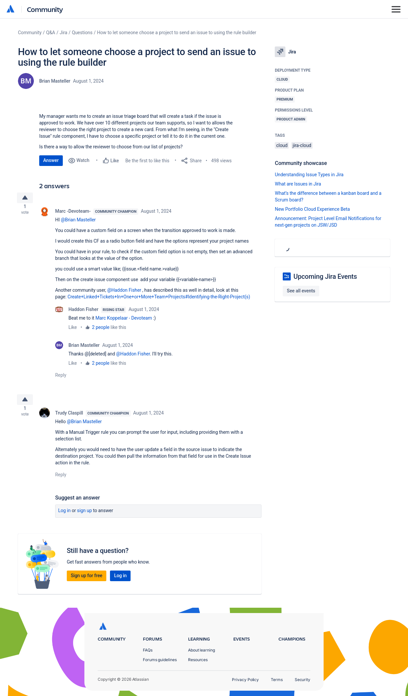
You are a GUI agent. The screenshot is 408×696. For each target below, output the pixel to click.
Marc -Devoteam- (73, 213)
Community (45, 9)
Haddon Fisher (83, 312)
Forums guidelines (160, 659)
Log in (64, 515)
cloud (281, 145)
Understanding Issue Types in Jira (309, 174)
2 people (101, 330)
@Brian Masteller (78, 222)
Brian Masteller (54, 81)
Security (302, 679)
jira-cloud (302, 145)
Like (72, 330)
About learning (201, 650)
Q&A (50, 32)
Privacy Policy (245, 679)
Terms (277, 679)
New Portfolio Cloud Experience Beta (312, 209)
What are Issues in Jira (298, 184)
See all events (301, 290)
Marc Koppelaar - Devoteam (123, 320)
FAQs (148, 650)
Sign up (84, 515)
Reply (60, 377)
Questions (82, 32)
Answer (51, 160)
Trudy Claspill (69, 418)
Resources (198, 659)
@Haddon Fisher (124, 292)
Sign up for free (86, 580)
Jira (63, 32)
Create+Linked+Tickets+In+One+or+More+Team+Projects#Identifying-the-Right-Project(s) (158, 299)
